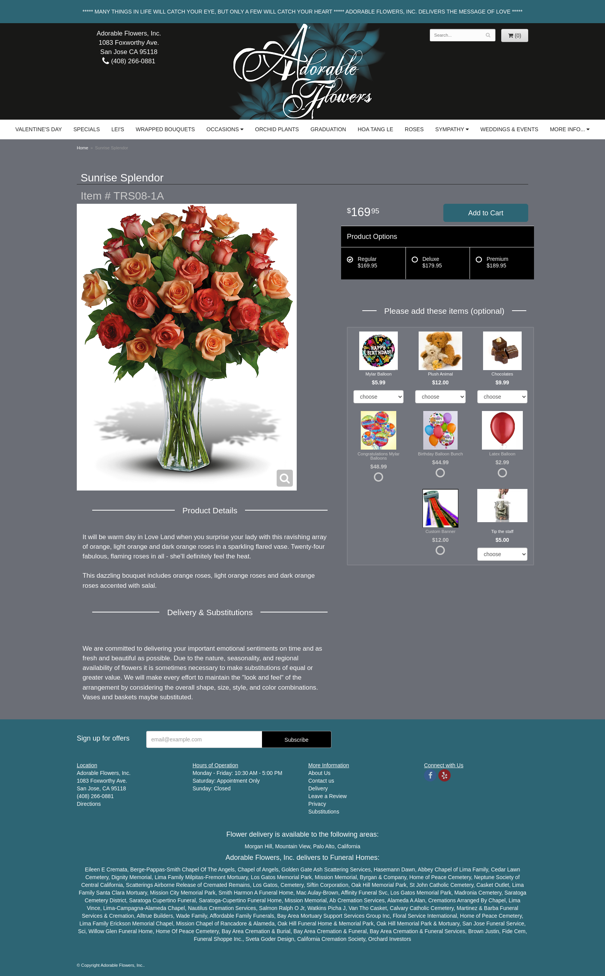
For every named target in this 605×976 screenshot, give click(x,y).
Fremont (215, 877)
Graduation (328, 129)
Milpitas (194, 877)
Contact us (321, 781)
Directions (89, 804)
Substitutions (323, 812)
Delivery (318, 788)
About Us (319, 773)
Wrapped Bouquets (165, 129)
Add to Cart (485, 213)
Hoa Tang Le (375, 129)
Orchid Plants (277, 129)
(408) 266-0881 (128, 61)
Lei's (118, 129)
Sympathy (449, 129)
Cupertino (164, 900)
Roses (414, 129)
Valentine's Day (38, 129)
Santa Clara (110, 893)
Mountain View (292, 846)
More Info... (567, 129)
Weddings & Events (509, 129)
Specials (86, 129)
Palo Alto (324, 846)
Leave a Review (327, 796)
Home (82, 147)
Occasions (222, 129)
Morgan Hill (258, 846)
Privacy (317, 804)
